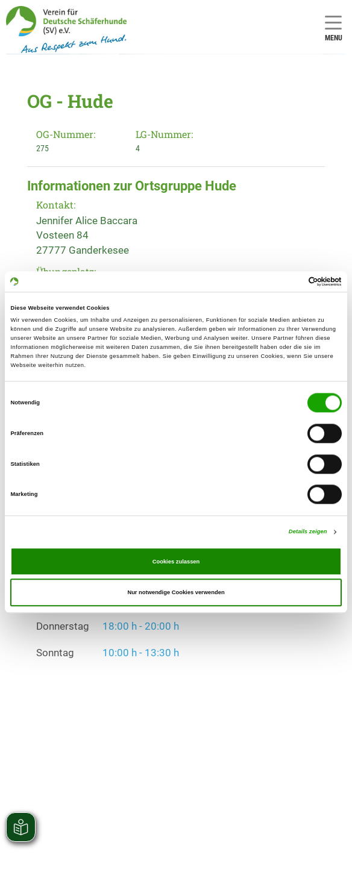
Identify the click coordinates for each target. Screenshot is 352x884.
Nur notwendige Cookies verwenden (175, 592)
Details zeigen (308, 532)
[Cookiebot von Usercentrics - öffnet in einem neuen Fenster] (289, 281)
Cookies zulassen (176, 562)
